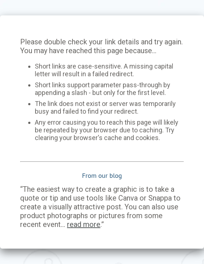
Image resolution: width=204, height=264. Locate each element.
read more (83, 224)
